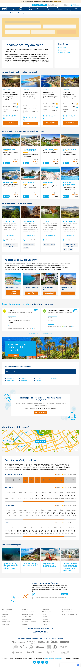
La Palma (38, 378)
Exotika (4, 616)
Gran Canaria (10, 378)
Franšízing (45, 619)
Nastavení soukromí (67, 612)
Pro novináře (45, 609)
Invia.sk (46, 658)
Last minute (5, 614)
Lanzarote (24, 381)
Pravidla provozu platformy (69, 614)
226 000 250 (40, 631)
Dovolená (10, 13)
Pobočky (44, 616)
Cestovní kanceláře (7, 609)
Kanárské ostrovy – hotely (15, 304)
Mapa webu (25, 624)
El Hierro (38, 381)
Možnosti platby (26, 619)
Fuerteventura (10, 381)
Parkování (4, 619)
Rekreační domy (6, 624)
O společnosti (46, 621)
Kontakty (44, 624)
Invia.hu (51, 658)
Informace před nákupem (29, 612)
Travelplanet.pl (58, 658)
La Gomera (53, 378)
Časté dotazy (25, 609)
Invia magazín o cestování (29, 621)
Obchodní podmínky (27, 614)
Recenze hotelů (59, 9)
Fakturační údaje (26, 616)
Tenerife (23, 378)
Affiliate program (46, 612)
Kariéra (44, 614)
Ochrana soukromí (67, 609)
